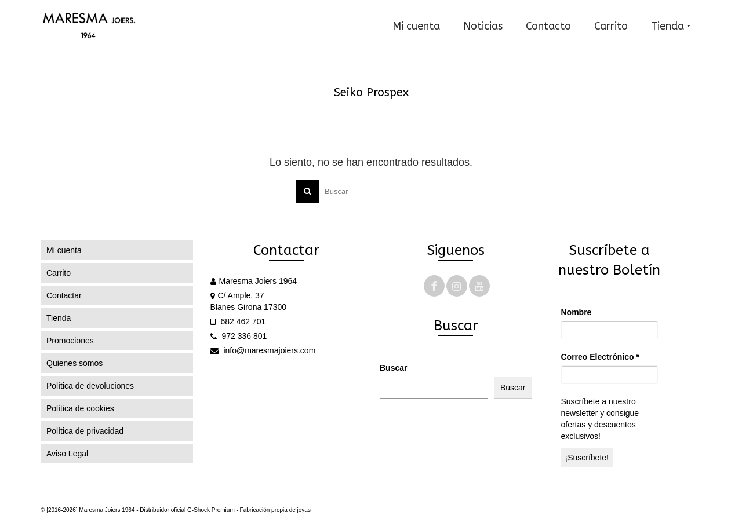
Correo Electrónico (600, 356)
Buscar (393, 367)
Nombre (576, 312)
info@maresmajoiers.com (263, 350)
